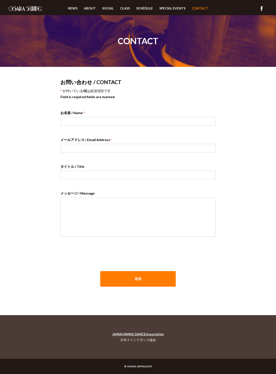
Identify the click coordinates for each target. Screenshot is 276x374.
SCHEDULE (144, 8)
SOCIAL (108, 8)
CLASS (125, 8)
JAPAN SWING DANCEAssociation (138, 334)
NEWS (72, 8)
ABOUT (90, 8)
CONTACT (200, 8)
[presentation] (93, 252)
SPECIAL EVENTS (172, 8)
